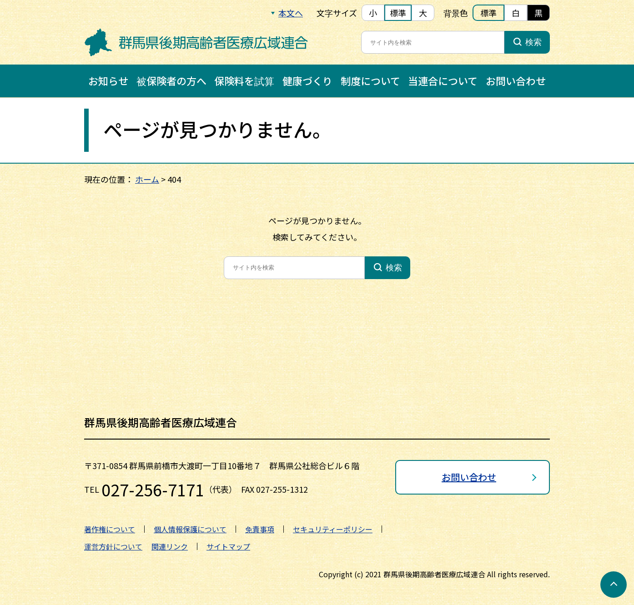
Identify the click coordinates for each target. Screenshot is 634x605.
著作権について (109, 529)
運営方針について (113, 546)
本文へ (290, 13)
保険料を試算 (244, 80)
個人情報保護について (190, 529)
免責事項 (259, 529)
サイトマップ (228, 546)
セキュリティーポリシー (332, 529)
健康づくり (307, 80)
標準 (398, 13)
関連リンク (169, 546)
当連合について (443, 80)
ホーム (147, 179)
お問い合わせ (516, 80)
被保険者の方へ (171, 80)
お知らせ (108, 80)
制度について (370, 80)
